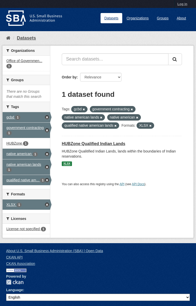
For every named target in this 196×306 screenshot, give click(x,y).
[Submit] (175, 59)
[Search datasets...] (115, 59)
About (181, 18)
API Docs (138, 184)
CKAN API (14, 257)
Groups (162, 18)
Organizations (138, 18)
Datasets (111, 18)
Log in (182, 4)
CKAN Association (20, 264)
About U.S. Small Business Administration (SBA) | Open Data (54, 251)
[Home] (8, 38)
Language (14, 290)
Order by (69, 77)
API (121, 184)
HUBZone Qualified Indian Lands (93, 144)
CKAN (14, 282)
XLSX (66, 163)
